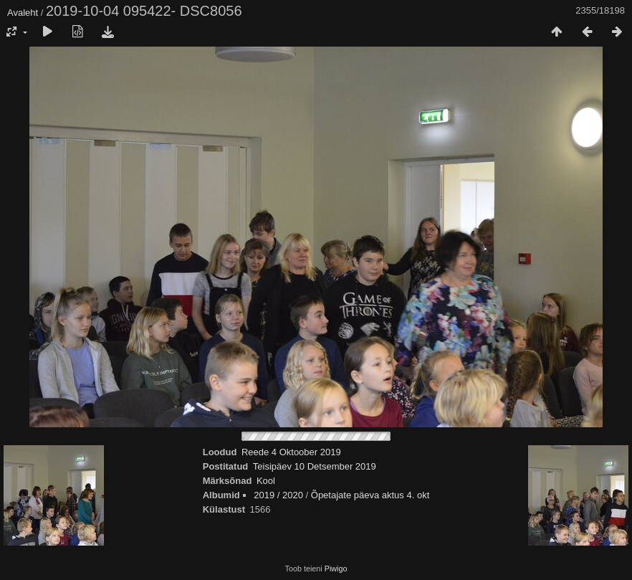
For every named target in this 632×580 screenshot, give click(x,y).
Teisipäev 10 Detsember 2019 (314, 466)
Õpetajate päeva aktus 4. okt (370, 495)
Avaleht (22, 12)
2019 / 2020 (278, 495)
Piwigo (336, 568)
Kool (266, 480)
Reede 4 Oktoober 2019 (291, 452)
